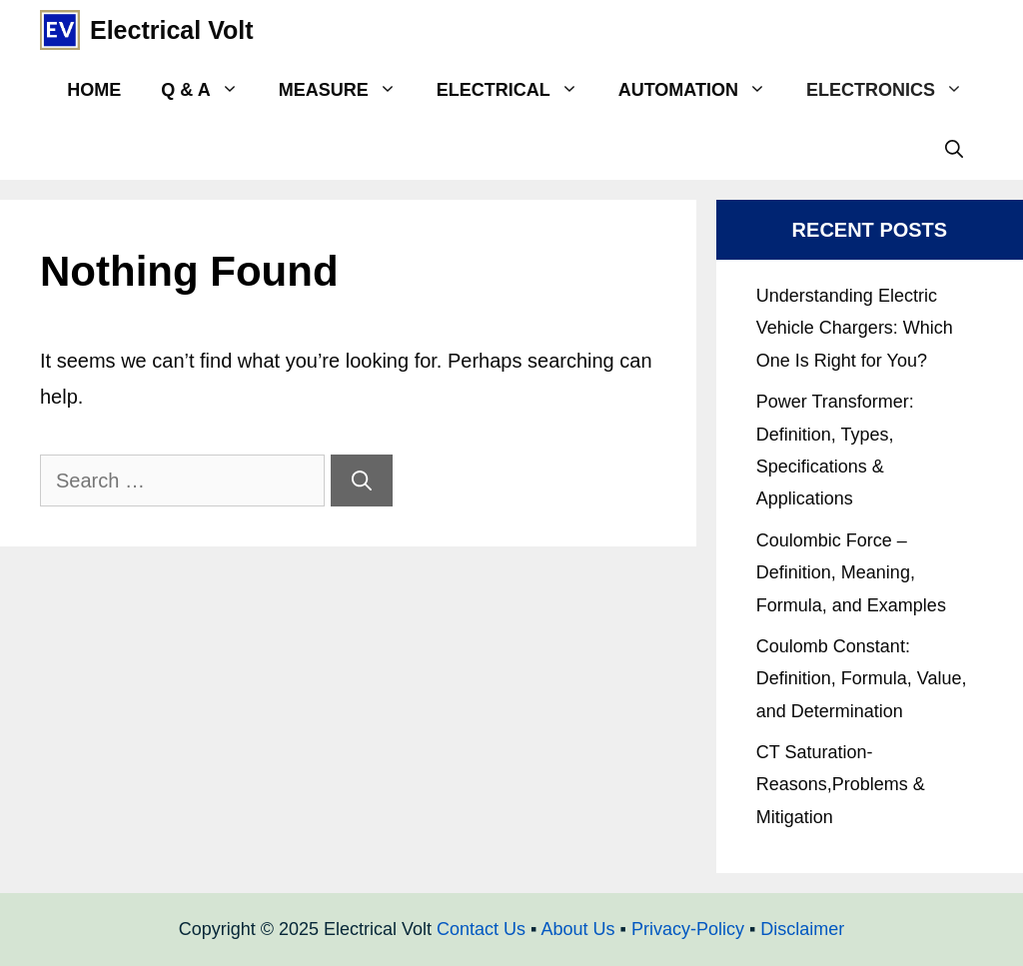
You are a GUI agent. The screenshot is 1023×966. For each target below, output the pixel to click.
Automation (702, 90)
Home (94, 90)
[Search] (362, 480)
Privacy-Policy (687, 929)
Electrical (517, 90)
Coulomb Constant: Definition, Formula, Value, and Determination (861, 678)
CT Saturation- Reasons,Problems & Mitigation (840, 784)
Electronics (894, 90)
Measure (348, 90)
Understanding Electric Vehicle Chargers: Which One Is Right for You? (854, 328)
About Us (577, 929)
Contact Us (481, 929)
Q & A (209, 90)
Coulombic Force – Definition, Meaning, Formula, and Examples (851, 572)
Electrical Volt (172, 30)
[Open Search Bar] (954, 150)
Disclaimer (802, 929)
